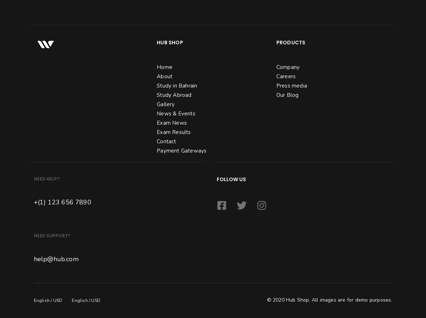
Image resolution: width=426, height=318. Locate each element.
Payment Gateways (181, 150)
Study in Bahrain (177, 85)
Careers (286, 76)
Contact (166, 141)
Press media (291, 85)
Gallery (166, 104)
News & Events (176, 113)
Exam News (172, 122)
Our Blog (287, 95)
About (164, 76)
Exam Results (174, 132)
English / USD (48, 300)
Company (288, 67)
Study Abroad (174, 95)
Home (164, 67)
